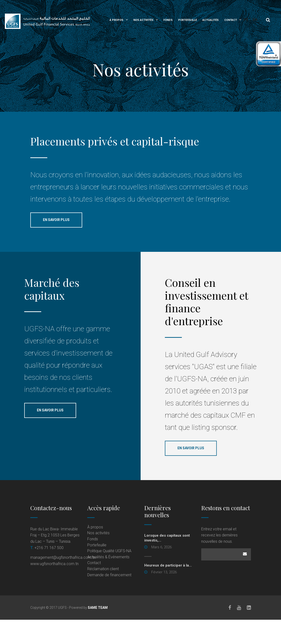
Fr (246, 19)
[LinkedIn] (249, 607)
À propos (116, 20)
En (255, 19)
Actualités (210, 20)
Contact (230, 20)
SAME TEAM (98, 608)
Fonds (168, 20)
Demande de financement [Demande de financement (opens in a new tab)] (109, 575)
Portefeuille (187, 20)
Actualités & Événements (108, 557)
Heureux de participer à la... (168, 565)
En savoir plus (56, 220)
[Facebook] (229, 607)
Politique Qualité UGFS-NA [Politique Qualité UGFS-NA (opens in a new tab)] (109, 551)
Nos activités (143, 20)
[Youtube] (239, 607)
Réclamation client (103, 569)
